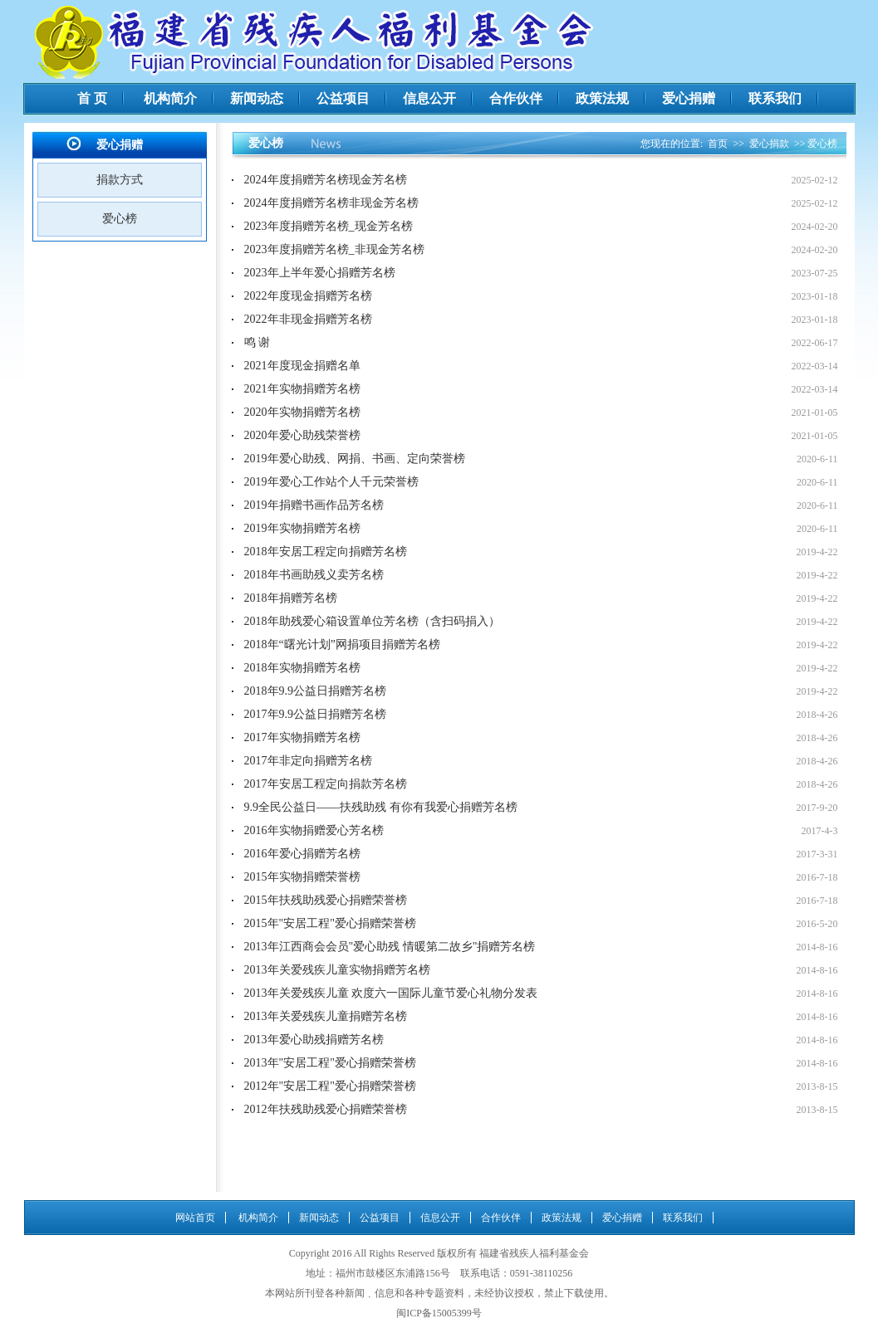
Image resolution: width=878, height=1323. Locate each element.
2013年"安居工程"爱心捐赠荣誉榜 (330, 1063)
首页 (718, 143)
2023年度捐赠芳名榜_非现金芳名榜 (334, 249)
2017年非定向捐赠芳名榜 (308, 760)
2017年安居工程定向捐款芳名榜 (325, 784)
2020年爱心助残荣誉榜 (302, 435)
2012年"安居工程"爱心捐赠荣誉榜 (330, 1086)
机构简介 (170, 98)
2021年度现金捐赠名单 (302, 365)
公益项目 (343, 98)
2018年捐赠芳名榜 (290, 598)
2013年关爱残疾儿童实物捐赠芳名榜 (337, 970)
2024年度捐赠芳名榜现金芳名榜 (325, 179)
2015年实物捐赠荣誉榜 (302, 877)
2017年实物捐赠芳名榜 (302, 737)
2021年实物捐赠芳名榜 (302, 389)
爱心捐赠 (688, 98)
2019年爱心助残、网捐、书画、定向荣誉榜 (354, 458)
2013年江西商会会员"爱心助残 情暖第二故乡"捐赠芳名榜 (390, 946)
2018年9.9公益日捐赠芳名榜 (315, 691)
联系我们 (775, 98)
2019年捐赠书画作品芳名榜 (314, 505)
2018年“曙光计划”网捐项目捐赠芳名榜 (342, 644)
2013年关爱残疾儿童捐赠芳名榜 (325, 1016)
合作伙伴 (515, 98)
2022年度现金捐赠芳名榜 (308, 296)
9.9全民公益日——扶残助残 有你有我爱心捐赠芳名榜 (380, 807)
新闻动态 (256, 98)
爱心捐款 (769, 143)
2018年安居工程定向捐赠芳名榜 (325, 551)
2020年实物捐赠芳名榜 (302, 412)
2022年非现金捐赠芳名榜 (308, 319)
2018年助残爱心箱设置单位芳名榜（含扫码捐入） (372, 621)
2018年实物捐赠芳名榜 (302, 668)
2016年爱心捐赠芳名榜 (302, 853)
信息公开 (429, 98)
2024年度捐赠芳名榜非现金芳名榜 (331, 203)
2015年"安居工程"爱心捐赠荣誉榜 (330, 923)
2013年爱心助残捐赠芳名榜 (314, 1039)
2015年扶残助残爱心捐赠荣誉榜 (325, 900)
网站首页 (195, 1217)
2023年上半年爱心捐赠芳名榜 (319, 272)
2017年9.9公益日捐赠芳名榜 (315, 714)
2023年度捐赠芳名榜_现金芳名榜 (328, 226)
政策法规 (602, 98)
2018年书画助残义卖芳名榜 (314, 575)
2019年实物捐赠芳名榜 (302, 528)
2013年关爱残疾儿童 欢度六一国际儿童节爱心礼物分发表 (391, 993)
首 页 (92, 98)
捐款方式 (119, 179)
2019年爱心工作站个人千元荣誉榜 (331, 482)
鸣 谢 (257, 342)
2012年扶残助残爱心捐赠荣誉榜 (325, 1109)
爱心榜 (119, 218)
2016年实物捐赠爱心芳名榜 (314, 830)
